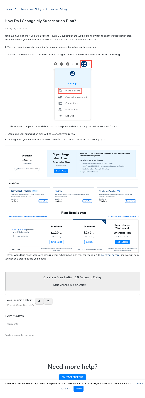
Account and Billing (31, 9)
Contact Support (72, 377)
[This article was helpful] (39, 301)
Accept (78, 388)
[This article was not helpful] (48, 301)
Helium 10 (10, 9)
